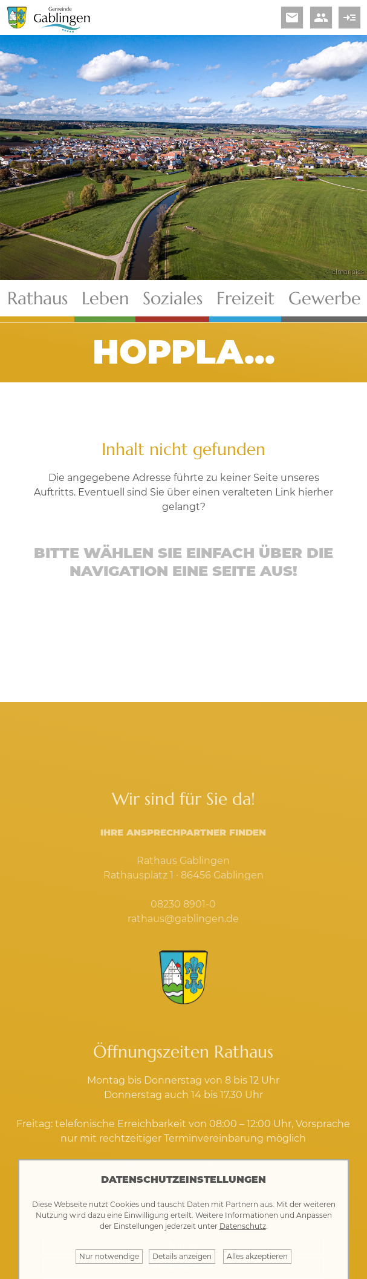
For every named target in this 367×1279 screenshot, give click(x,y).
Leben (105, 298)
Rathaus (37, 298)
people (321, 17)
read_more (349, 17)
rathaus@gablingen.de (183, 918)
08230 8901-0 (183, 904)
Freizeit (245, 298)
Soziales (173, 298)
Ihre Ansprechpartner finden (183, 832)
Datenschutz (242, 1226)
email (292, 17)
